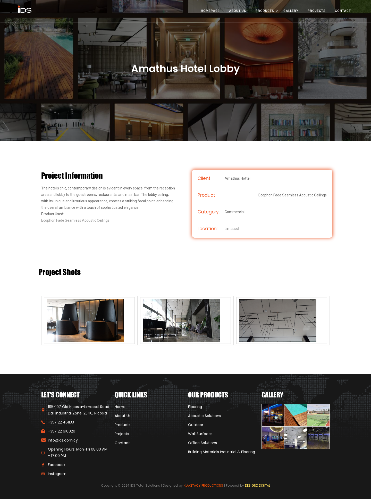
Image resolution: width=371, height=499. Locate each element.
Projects (317, 11)
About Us (237, 11)
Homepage (210, 11)
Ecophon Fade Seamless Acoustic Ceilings (75, 220)
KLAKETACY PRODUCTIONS (203, 485)
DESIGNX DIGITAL (257, 485)
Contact (343, 11)
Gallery (290, 11)
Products (265, 11)
